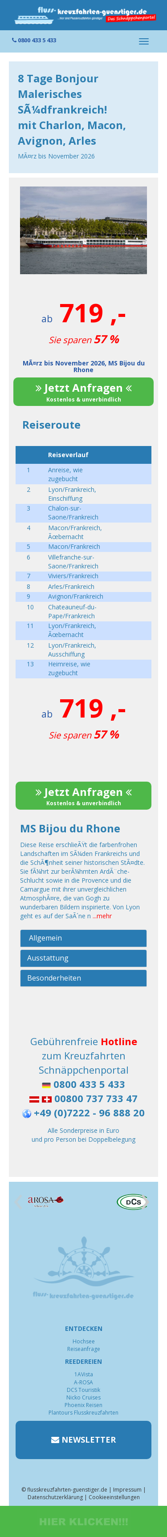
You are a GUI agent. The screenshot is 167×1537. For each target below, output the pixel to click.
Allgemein (44, 938)
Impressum (127, 1489)
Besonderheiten (54, 978)
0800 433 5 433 (34, 40)
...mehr (102, 916)
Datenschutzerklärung (55, 1497)
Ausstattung (48, 958)
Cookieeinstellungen (114, 1497)
